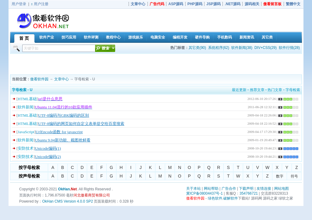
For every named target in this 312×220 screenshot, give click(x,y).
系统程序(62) (218, 48)
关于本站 (193, 188)
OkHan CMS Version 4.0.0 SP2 (67, 201)
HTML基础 (27, 99)
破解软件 (230, 198)
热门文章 (275, 90)
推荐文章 (257, 90)
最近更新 (239, 90)
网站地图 (281, 188)
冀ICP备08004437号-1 (204, 193)
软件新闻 (26, 107)
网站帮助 (211, 188)
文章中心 (61, 79)
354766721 (248, 193)
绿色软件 (215, 198)
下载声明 (246, 188)
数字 (279, 176)
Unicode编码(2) (48, 156)
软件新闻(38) (241, 48)
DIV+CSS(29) (265, 48)
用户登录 (19, 4)
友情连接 (264, 188)
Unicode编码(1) (48, 148)
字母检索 (292, 90)
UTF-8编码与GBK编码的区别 (63, 115)
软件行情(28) (289, 48)
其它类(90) (197, 48)
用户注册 (41, 4)
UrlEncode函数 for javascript (59, 132)
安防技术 (26, 148)
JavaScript (26, 132)
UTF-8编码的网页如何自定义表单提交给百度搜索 (81, 123)
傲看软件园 (39, 79)
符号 (294, 176)
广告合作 (229, 188)
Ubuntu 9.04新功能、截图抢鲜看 (62, 140)
